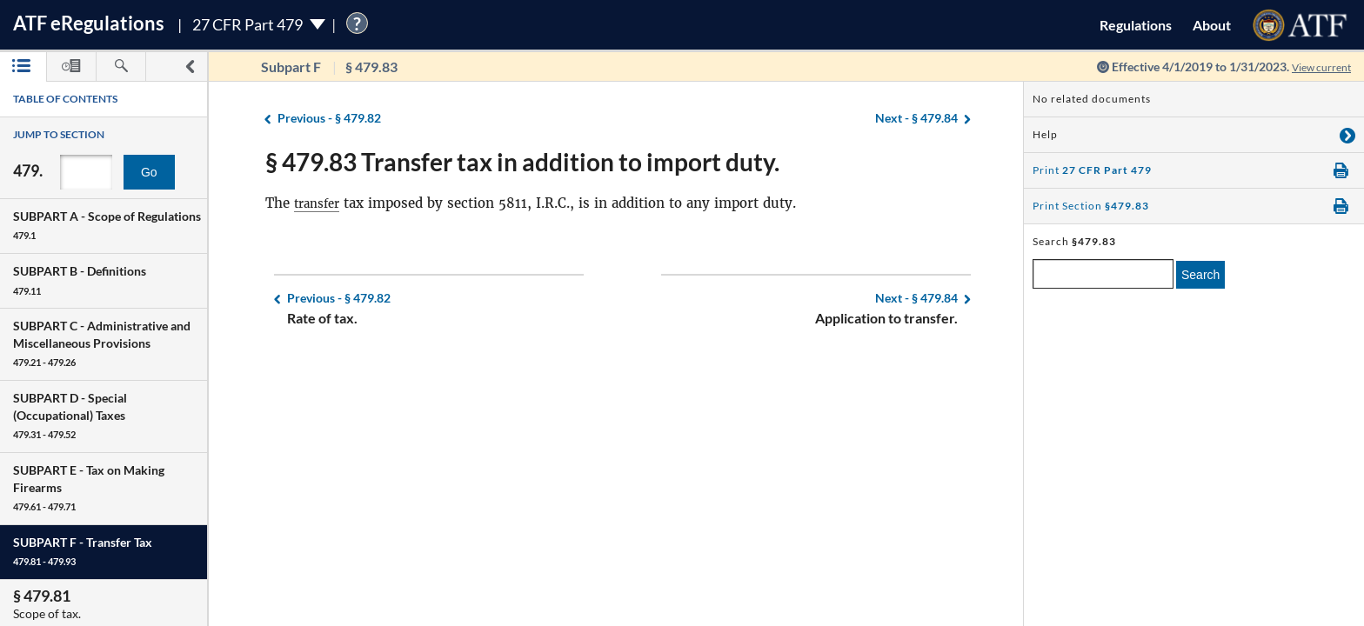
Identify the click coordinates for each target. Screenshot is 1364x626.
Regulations (1136, 25)
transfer (320, 203)
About (1212, 25)
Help (1045, 134)
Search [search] (1200, 275)
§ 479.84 (916, 118)
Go (149, 172)
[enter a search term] (1103, 274)
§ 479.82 (329, 118)
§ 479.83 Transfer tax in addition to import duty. (522, 161)
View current (1315, 66)
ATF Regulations (88, 23)
